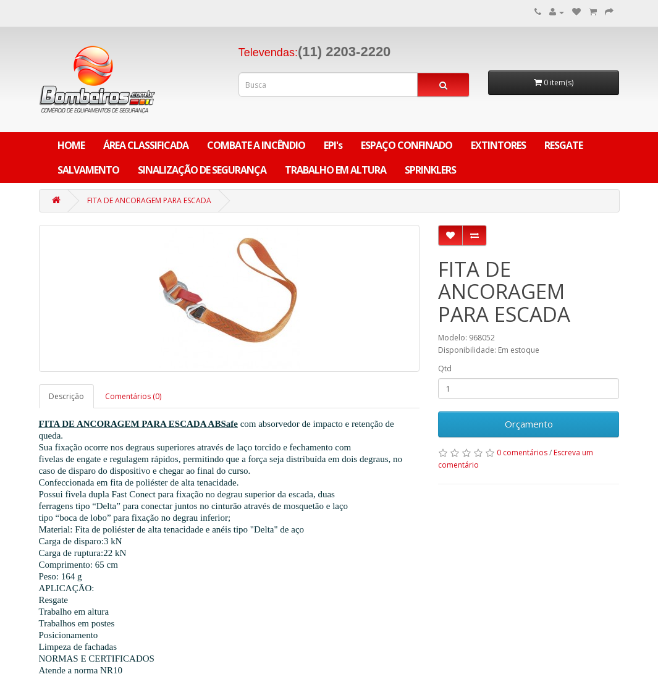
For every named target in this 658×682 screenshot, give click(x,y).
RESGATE (563, 145)
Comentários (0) (133, 396)
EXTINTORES (498, 145)
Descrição (66, 396)
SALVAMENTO (88, 170)
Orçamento (529, 424)
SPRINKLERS (430, 170)
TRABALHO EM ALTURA (335, 170)
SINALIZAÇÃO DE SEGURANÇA (202, 170)
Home (71, 145)
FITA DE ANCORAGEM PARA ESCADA (149, 200)
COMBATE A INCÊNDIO (256, 145)
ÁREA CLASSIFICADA (145, 145)
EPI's (333, 145)
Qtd (445, 368)
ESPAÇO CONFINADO (406, 145)
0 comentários (522, 452)
